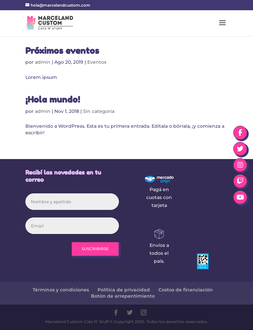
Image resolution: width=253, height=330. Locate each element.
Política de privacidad (124, 290)
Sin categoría (98, 111)
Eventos (96, 62)
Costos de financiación (185, 290)
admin (42, 62)
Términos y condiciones (61, 290)
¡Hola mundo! (52, 99)
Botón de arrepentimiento (123, 296)
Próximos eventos (62, 51)
